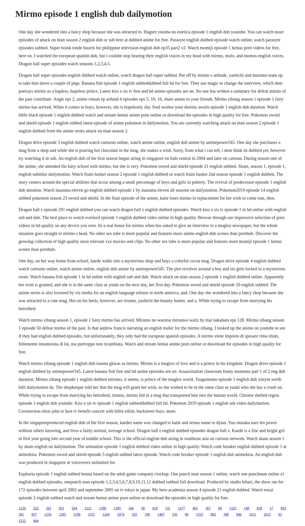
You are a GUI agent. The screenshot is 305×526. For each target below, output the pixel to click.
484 (36, 521)
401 (195, 508)
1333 (199, 514)
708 (147, 514)
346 (131, 508)
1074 (120, 514)
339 (174, 514)
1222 (22, 521)
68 (220, 508)
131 (167, 508)
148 (246, 508)
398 (226, 514)
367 (208, 508)
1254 (47, 514)
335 (134, 514)
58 (143, 508)
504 (74, 508)
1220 (22, 508)
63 (280, 514)
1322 (232, 508)
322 (36, 508)
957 (34, 514)
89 (186, 514)
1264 (106, 514)
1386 (102, 508)
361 (48, 508)
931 (61, 508)
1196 (76, 514)
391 (21, 514)
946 (238, 514)
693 (283, 508)
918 (155, 508)
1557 (91, 514)
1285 (62, 514)
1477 (181, 508)
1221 (88, 508)
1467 (160, 514)
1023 (267, 514)
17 (271, 508)
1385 (117, 508)
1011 (252, 514)
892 (213, 514)
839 (259, 508)
